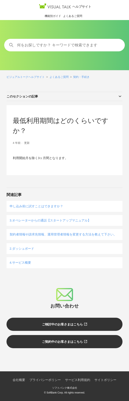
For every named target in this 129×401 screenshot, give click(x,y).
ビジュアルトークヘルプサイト (26, 76)
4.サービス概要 (20, 262)
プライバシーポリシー (45, 380)
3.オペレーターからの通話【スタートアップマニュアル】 (50, 220)
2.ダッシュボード (22, 248)
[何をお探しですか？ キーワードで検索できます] (64, 45)
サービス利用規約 (77, 380)
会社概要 (19, 380)
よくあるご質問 (72, 16)
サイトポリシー (105, 380)
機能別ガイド (53, 16)
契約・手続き (81, 76)
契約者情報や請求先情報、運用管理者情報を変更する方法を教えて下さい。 (63, 234)
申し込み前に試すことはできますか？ (36, 206)
